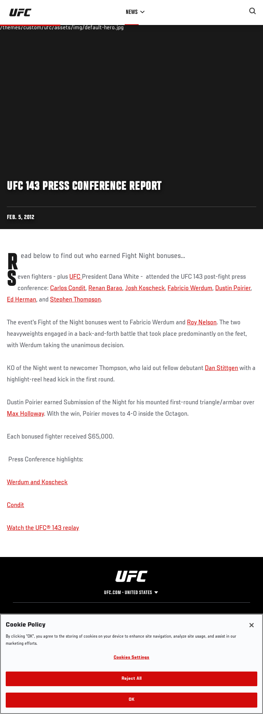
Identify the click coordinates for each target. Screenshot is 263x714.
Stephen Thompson (75, 299)
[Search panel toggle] (252, 11)
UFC (75, 276)
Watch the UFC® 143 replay (43, 528)
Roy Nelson (202, 322)
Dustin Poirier (232, 288)
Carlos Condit (67, 288)
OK (131, 700)
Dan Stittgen (221, 368)
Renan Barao (105, 288)
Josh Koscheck (145, 288)
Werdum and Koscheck (37, 482)
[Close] (251, 625)
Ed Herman (21, 299)
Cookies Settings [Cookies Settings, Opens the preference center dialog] (131, 657)
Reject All (131, 679)
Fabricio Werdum (190, 288)
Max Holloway (25, 413)
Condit (15, 505)
